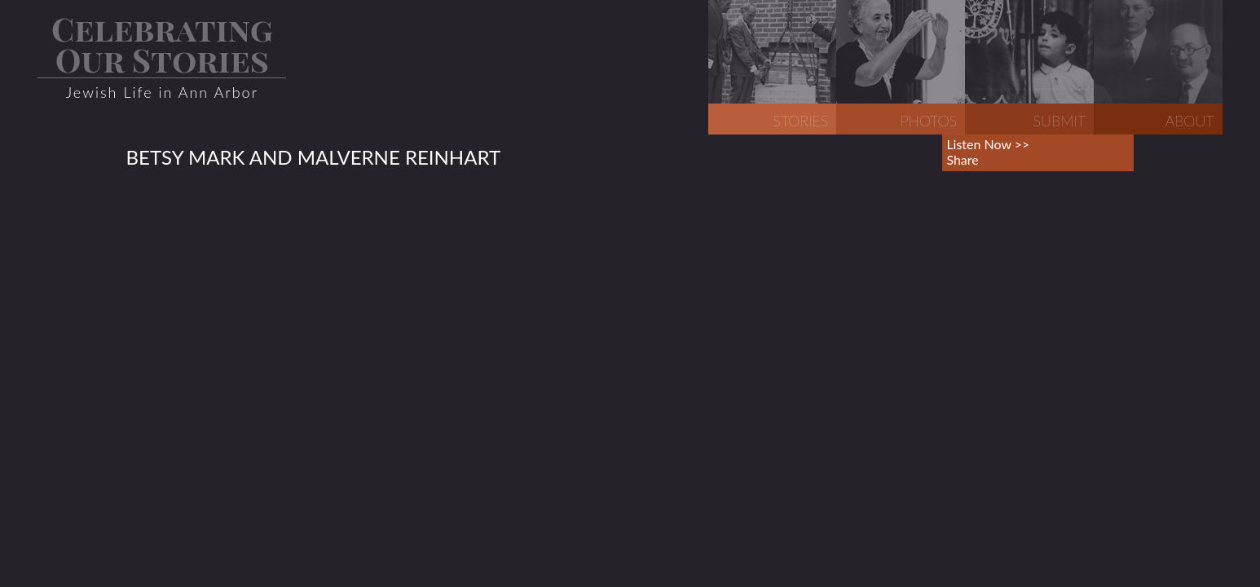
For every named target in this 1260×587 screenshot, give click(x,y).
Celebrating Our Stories (162, 44)
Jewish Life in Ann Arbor (162, 92)
